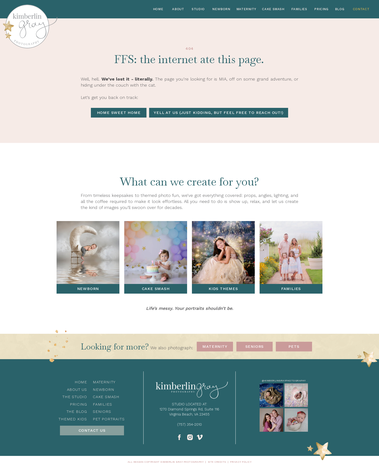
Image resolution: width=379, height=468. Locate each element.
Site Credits (217, 462)
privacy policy (240, 462)
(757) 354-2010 (189, 424)
